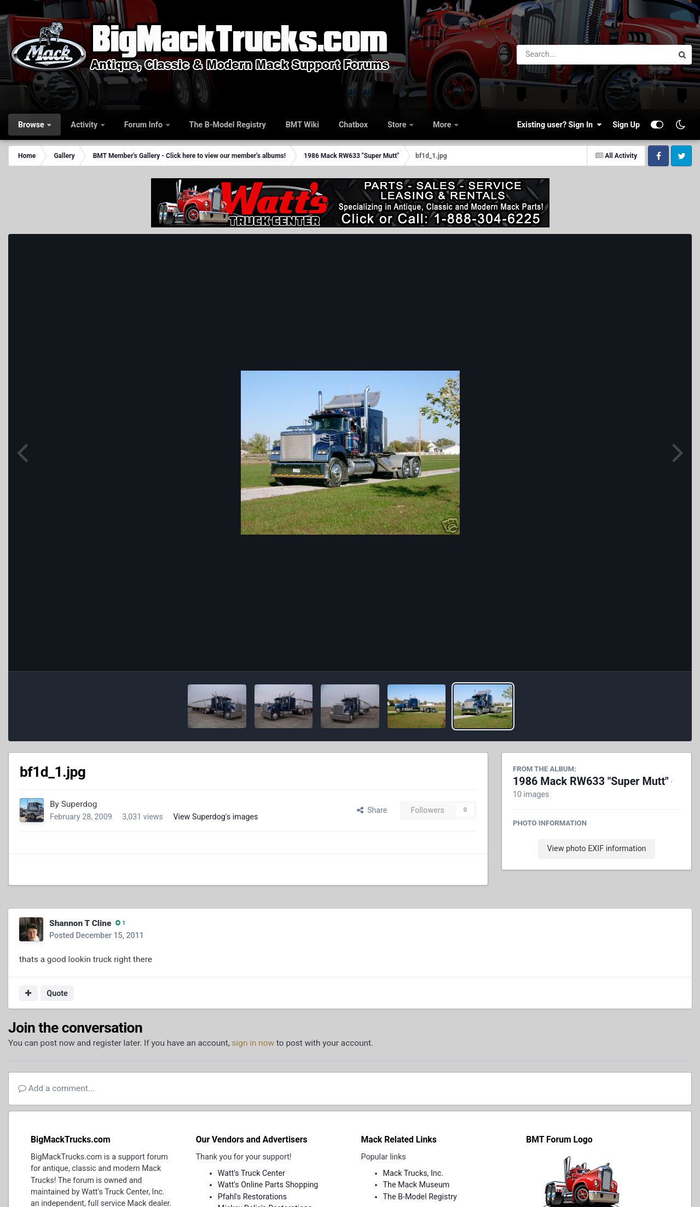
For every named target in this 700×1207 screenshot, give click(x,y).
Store (397, 124)
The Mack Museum (416, 1184)
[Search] (564, 55)
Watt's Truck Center (251, 1173)
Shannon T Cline (80, 923)
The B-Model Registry (227, 124)
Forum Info (144, 124)
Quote (57, 993)
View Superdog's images (215, 816)
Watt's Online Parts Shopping (268, 1184)
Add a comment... (56, 1088)
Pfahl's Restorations (252, 1196)
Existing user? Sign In (559, 124)
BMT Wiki (302, 124)
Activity (85, 124)
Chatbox (353, 124)
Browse (32, 124)
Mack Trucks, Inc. (413, 1173)
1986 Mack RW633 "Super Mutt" (591, 781)
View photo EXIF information (596, 848)
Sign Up (626, 124)
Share (372, 810)
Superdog (79, 804)
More (443, 124)
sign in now (253, 1043)
